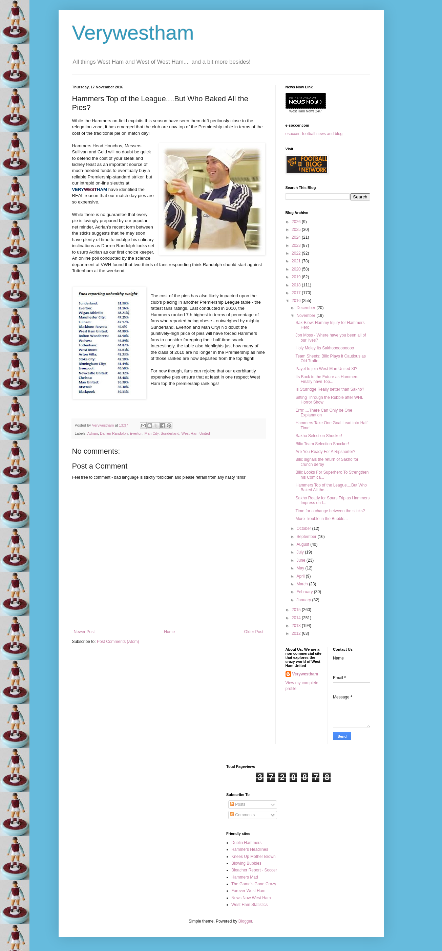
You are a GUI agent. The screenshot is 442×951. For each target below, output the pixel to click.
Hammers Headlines (249, 849)
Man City (151, 433)
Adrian (92, 433)
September (306, 536)
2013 (297, 625)
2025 (297, 229)
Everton (136, 433)
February (305, 591)
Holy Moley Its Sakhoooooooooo (324, 348)
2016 (297, 300)
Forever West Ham (248, 890)
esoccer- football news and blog (314, 133)
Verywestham (133, 32)
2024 (297, 237)
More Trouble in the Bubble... (321, 518)
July (300, 552)
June (301, 560)
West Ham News (301, 111)
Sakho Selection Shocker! (318, 435)
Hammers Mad (244, 877)
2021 (297, 261)
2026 (297, 221)
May (300, 568)
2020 (297, 269)
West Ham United (195, 433)
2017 (297, 292)
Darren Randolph (114, 433)
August (303, 544)
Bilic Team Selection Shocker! (322, 443)
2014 (297, 617)
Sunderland (170, 433)
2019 (297, 277)
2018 (297, 285)
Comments (242, 815)
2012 (297, 633)
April (301, 576)
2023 (297, 245)
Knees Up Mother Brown (253, 856)
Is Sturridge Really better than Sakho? (329, 389)
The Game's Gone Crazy (253, 884)
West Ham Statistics (249, 904)
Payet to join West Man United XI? (326, 368)
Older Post (254, 631)
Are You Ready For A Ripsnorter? (325, 451)
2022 (297, 253)
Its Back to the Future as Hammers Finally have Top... (326, 379)
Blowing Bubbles (246, 863)
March (302, 584)
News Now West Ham (251, 897)
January (304, 600)
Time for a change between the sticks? (330, 511)
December (306, 307)
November (306, 315)
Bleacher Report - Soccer (254, 870)
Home (169, 631)
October (304, 528)
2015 (297, 609)
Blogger (245, 921)
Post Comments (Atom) (118, 641)
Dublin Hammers (246, 842)
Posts (237, 804)
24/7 (318, 111)
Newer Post (84, 631)
